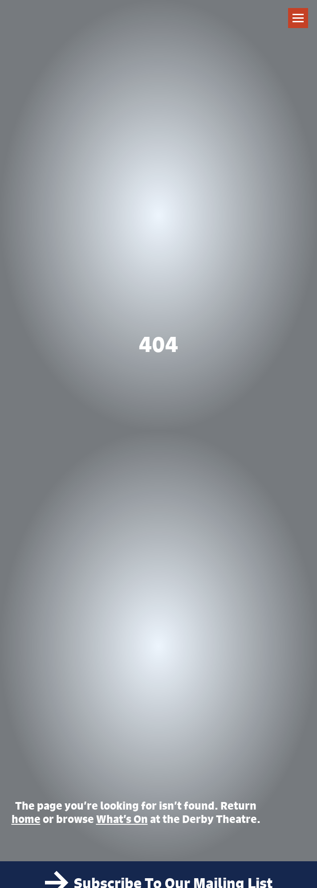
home (26, 819)
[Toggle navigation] (298, 18)
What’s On (122, 819)
